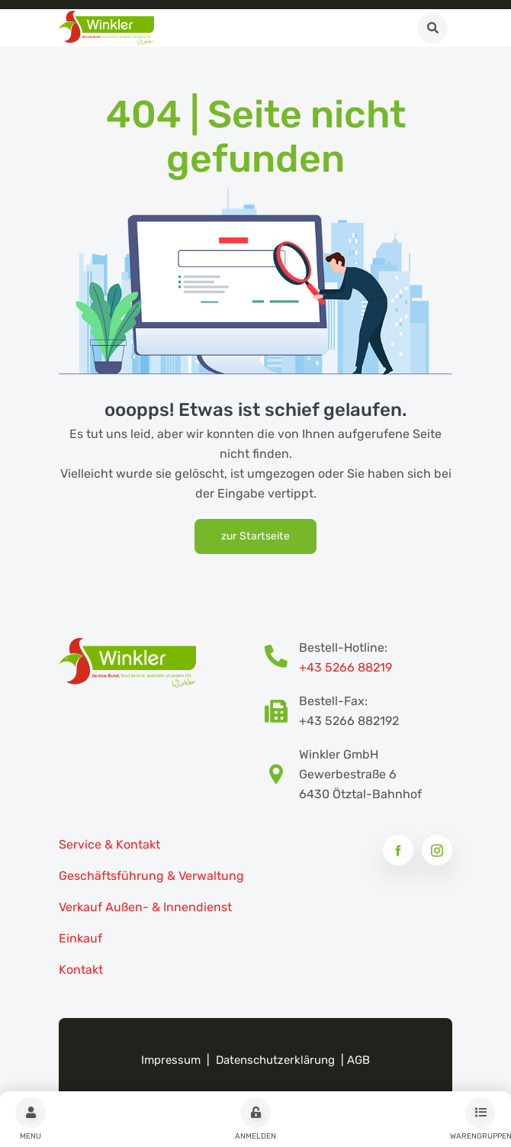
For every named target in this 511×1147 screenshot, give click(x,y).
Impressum (171, 1060)
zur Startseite (255, 536)
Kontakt (81, 969)
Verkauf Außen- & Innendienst (145, 907)
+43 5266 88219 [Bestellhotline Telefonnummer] (345, 667)
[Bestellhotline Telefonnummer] (282, 658)
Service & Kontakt (109, 844)
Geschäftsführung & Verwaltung (151, 875)
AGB (358, 1060)
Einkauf (80, 938)
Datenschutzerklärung (275, 1060)
